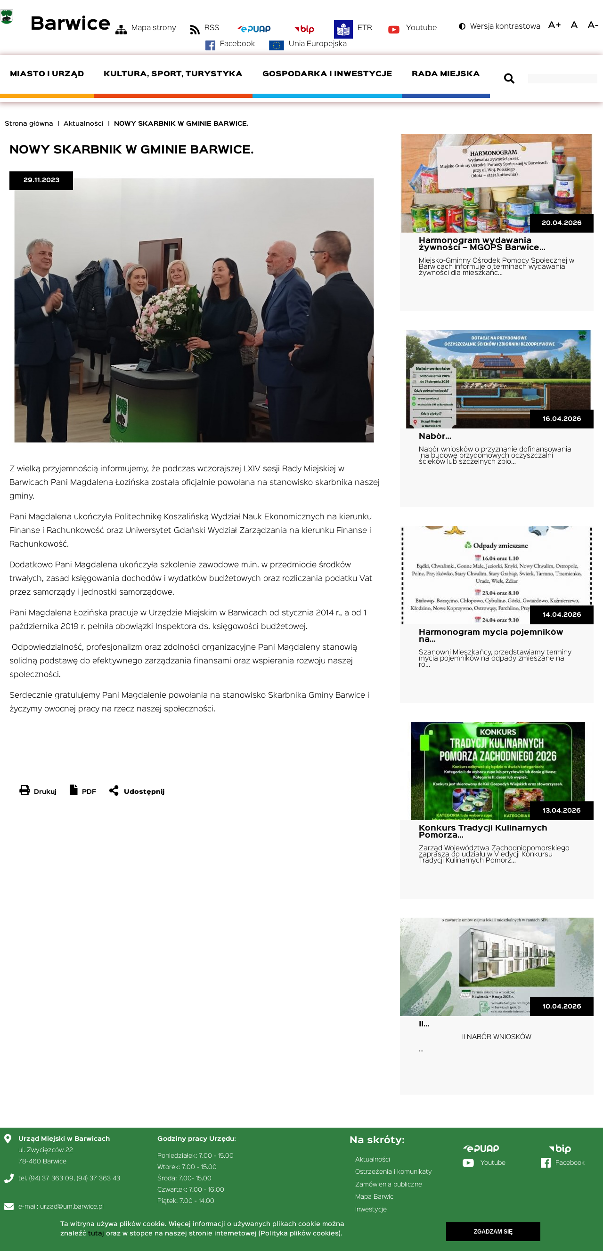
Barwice (70, 24)
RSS (211, 28)
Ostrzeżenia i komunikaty (393, 1172)
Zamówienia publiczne (388, 1184)
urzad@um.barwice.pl (72, 1207)
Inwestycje (371, 1209)
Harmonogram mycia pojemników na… (491, 636)
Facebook (237, 44)
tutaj (96, 1234)
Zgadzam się (493, 1232)
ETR (365, 28)
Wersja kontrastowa (505, 27)
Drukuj (45, 792)
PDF (89, 792)
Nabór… (435, 436)
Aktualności (84, 124)
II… (424, 1024)
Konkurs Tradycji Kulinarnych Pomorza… (483, 832)
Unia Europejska (318, 44)
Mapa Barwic (374, 1197)
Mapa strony (153, 28)
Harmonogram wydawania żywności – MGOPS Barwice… (482, 244)
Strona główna (29, 124)
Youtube (421, 28)
